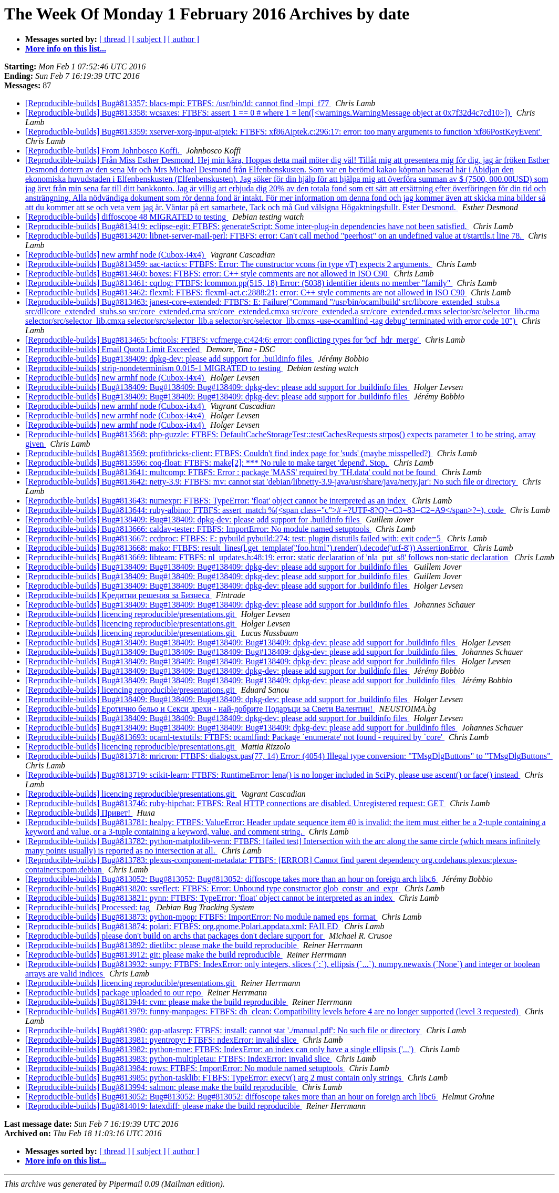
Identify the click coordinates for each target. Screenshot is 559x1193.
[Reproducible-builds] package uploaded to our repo (114, 992)
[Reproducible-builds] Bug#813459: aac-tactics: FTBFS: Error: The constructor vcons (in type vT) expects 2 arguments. (228, 264)
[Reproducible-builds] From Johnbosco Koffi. (103, 150)
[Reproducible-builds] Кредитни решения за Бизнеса (118, 595)
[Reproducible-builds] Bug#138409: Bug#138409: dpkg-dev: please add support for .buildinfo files (193, 519)
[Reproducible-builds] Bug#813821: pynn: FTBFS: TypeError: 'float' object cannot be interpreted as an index (210, 897)
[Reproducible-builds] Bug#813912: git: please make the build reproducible (154, 954)
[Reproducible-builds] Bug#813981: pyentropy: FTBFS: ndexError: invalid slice (161, 1039)
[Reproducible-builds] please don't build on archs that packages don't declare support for (175, 935)
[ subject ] (149, 39)
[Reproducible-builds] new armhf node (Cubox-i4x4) (115, 254)
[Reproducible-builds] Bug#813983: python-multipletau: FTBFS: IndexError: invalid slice (178, 1058)
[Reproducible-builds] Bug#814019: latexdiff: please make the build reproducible (163, 1106)
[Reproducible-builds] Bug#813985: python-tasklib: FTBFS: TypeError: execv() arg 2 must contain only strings (214, 1077)
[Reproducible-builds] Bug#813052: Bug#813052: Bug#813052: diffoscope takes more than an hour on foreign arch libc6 (231, 879)
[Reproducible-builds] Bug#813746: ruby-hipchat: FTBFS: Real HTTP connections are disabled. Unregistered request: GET (235, 803)
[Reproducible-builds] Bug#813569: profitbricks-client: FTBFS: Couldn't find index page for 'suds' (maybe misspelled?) (229, 453)
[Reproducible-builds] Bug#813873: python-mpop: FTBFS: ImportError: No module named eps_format (201, 916)
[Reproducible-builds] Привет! (78, 812)
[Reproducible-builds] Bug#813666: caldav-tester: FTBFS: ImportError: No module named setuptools (198, 528)
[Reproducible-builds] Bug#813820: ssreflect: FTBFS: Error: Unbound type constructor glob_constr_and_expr (212, 888)
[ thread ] (114, 39)
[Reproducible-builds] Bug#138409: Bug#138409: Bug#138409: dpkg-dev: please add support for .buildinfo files (217, 387)
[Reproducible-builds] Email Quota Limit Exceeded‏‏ (113, 349)
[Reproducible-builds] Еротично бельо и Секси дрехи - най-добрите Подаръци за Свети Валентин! (200, 708)
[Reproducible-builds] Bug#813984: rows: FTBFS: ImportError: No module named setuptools (185, 1068)
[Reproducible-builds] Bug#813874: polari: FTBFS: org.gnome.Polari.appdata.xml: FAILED (182, 926)
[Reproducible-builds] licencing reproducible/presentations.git (131, 614)
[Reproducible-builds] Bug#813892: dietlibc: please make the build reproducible (162, 945)
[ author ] (184, 39)
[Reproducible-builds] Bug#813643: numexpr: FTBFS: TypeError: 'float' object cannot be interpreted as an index (216, 500)
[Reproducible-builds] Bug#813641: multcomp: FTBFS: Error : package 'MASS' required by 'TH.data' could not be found (231, 472)
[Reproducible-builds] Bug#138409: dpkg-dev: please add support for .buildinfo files (169, 358)
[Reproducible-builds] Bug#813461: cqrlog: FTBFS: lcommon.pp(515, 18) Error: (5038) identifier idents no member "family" (238, 283)
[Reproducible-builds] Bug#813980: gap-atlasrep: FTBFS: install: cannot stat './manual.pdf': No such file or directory (223, 1030)
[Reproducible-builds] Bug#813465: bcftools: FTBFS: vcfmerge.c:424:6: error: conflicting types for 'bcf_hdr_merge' (223, 339)
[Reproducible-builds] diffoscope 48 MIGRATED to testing (126, 216)
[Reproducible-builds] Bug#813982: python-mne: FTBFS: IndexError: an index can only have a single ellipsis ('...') (220, 1049)
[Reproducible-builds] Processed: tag (88, 907)
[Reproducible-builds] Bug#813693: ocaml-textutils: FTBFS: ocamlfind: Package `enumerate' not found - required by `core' (234, 737)
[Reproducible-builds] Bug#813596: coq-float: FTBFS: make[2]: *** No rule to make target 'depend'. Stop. (207, 462)
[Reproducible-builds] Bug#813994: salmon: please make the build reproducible (161, 1087)
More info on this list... (65, 48)
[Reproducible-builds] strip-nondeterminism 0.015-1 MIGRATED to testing (154, 368)
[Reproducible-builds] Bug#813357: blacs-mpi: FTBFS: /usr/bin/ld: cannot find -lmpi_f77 (178, 103)
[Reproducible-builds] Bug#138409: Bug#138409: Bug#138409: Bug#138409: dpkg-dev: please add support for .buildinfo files (241, 642)
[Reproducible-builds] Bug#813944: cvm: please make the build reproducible (156, 1001)
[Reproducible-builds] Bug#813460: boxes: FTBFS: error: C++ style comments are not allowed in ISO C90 (207, 273)
